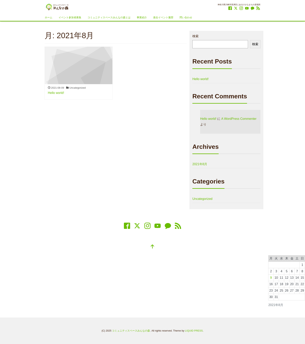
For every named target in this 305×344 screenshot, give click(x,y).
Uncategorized (202, 198)
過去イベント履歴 (163, 17)
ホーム (48, 17)
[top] (152, 247)
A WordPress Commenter (238, 118)
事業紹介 (142, 17)
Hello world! (200, 79)
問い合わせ (186, 17)
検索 (195, 36)
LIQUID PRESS (194, 330)
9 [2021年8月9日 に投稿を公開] (271, 277)
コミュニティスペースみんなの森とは (109, 17)
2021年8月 (199, 164)
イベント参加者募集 (70, 17)
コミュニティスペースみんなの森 (131, 330)
